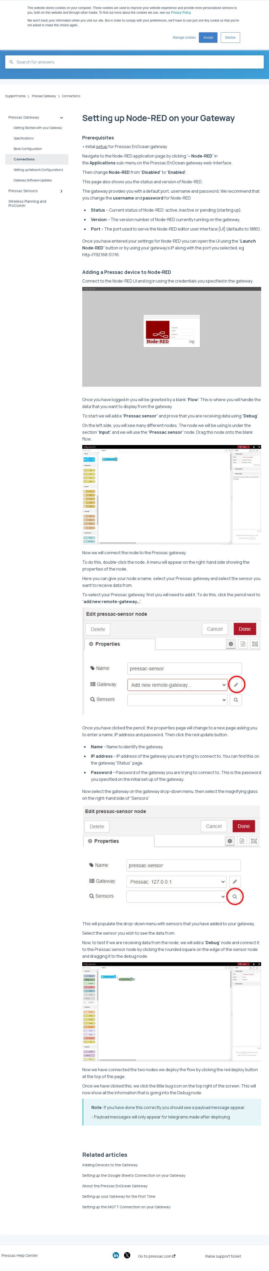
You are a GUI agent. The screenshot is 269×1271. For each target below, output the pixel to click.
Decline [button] (230, 37)
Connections (24, 159)
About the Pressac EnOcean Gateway (114, 1185)
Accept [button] (208, 37)
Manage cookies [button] (184, 37)
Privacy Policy (180, 12)
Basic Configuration (28, 149)
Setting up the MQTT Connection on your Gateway (126, 1206)
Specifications (24, 138)
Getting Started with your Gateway (38, 127)
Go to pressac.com (156, 1256)
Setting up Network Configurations (38, 170)
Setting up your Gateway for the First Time (119, 1196)
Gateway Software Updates (33, 180)
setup (101, 146)
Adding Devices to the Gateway (109, 1164)
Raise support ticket (223, 1256)
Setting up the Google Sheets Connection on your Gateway (133, 1175)
